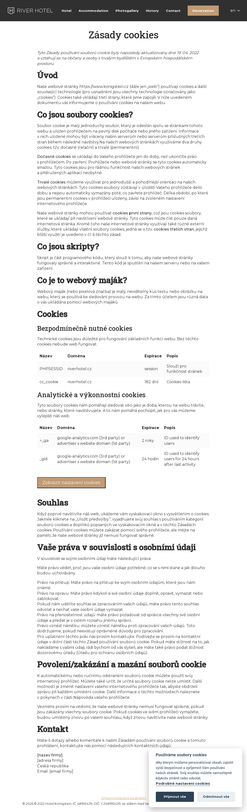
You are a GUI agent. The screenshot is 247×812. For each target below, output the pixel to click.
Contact (173, 11)
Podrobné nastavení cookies (183, 784)
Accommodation (93, 11)
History (152, 11)
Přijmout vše (175, 796)
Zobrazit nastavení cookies (71, 482)
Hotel (66, 11)
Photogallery (127, 11)
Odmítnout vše (216, 796)
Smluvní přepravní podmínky (123, 798)
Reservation (203, 11)
